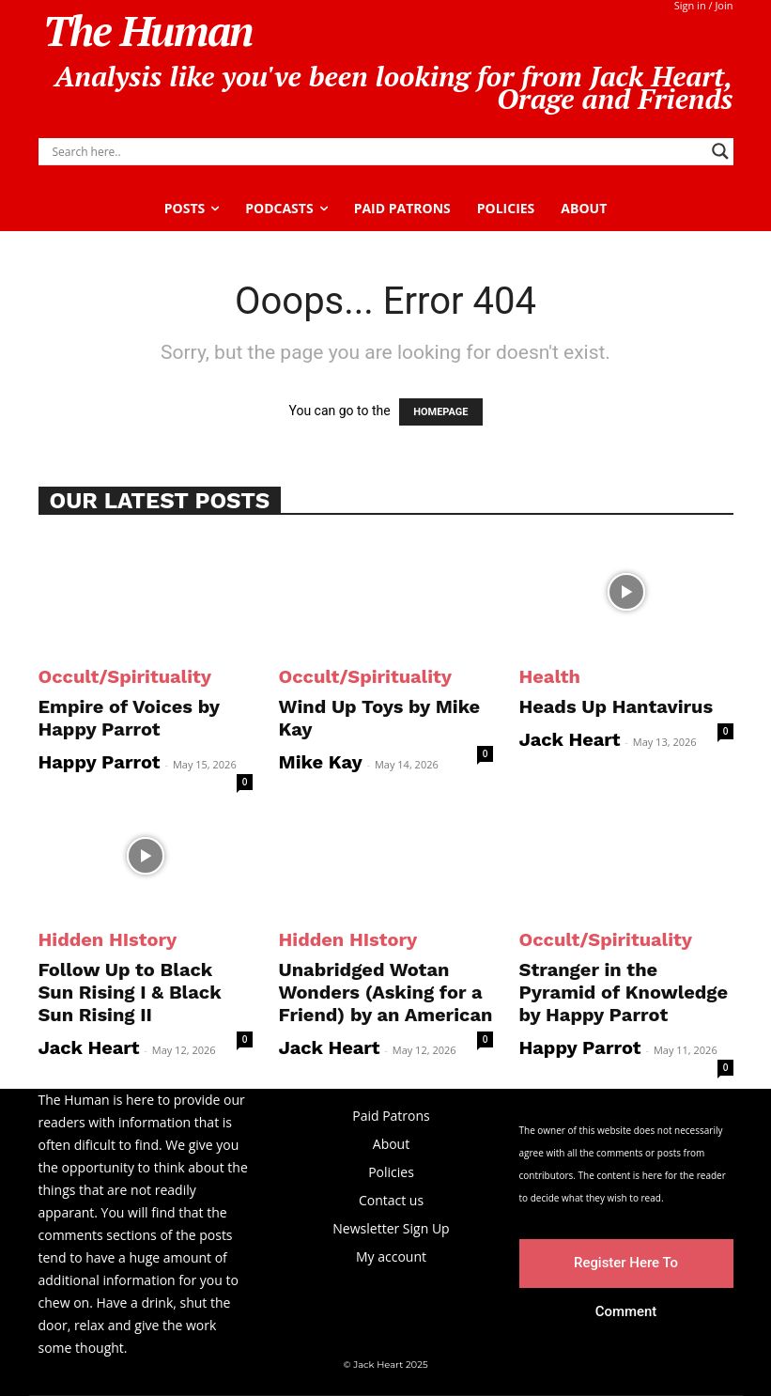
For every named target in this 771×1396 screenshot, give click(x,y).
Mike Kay (320, 762)
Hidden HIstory (108, 939)
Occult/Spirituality (125, 676)
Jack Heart (570, 739)
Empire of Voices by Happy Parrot (129, 717)
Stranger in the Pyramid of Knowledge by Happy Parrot (624, 992)
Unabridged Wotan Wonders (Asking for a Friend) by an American (386, 992)
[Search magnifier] (720, 151)
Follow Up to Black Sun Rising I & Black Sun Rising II (130, 992)
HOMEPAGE (440, 412)
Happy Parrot (100, 762)
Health (550, 676)
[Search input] (377, 151)
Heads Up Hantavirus (616, 706)
